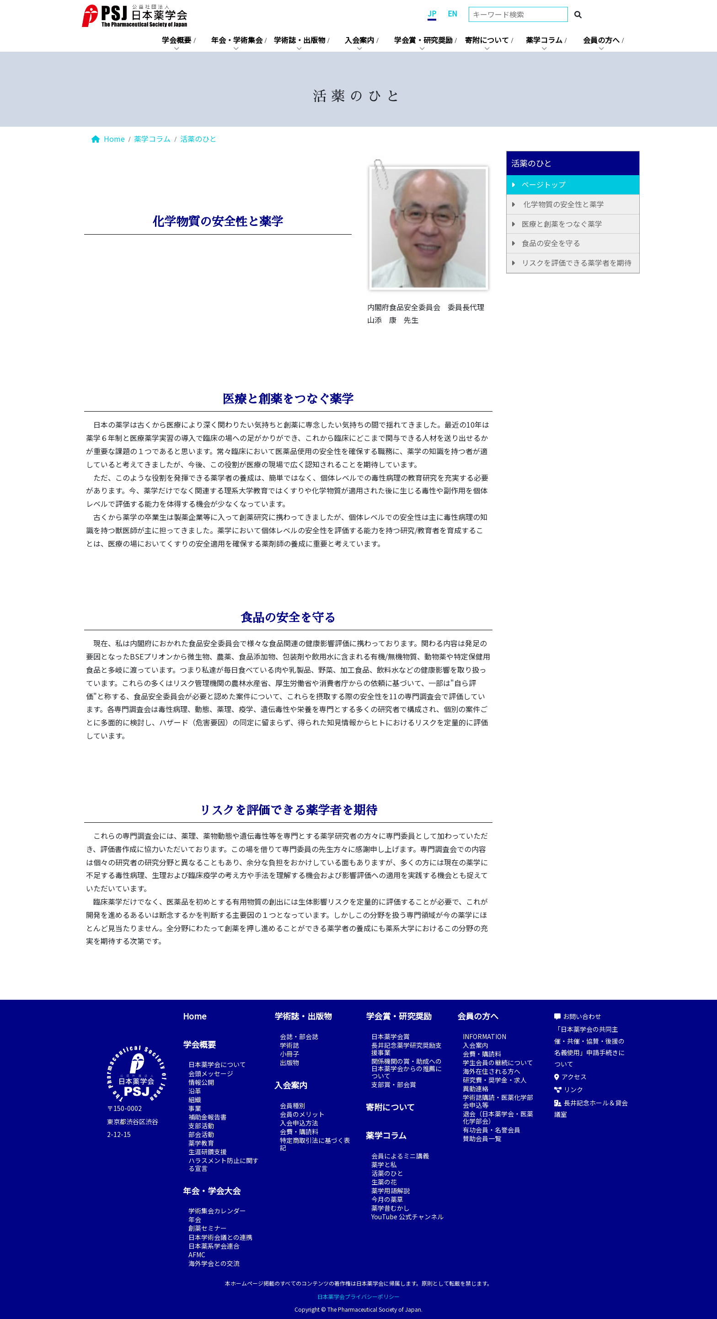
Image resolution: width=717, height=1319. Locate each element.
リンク (568, 1089)
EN (452, 13)
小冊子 (289, 1053)
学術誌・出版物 (299, 39)
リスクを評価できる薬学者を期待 (576, 262)
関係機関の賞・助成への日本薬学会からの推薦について (406, 1068)
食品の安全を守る (551, 242)
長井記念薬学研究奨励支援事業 (406, 1048)
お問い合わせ (577, 1016)
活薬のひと (198, 138)
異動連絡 (475, 1088)
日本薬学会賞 (390, 1036)
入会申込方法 (299, 1122)
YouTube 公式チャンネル (407, 1216)
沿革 (194, 1090)
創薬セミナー (207, 1228)
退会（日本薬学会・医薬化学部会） (498, 1117)
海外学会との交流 (214, 1263)
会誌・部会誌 (299, 1036)
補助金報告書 (207, 1116)
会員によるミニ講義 (400, 1155)
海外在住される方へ (491, 1071)
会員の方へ (601, 39)
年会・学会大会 (212, 1190)
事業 (194, 1108)
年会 (194, 1219)
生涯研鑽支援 (207, 1151)
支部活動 (201, 1125)
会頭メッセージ (210, 1073)
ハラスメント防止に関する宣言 (223, 1164)
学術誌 (289, 1045)
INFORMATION (484, 1036)
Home (108, 138)
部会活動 (201, 1134)
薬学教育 (201, 1142)
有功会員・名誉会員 (491, 1129)
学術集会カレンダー (217, 1210)
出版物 (289, 1062)
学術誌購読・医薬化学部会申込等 (498, 1101)
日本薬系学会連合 (214, 1245)
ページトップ (544, 184)
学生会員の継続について (498, 1062)
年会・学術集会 (236, 39)
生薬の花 (384, 1181)
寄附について (487, 39)
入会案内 (359, 39)
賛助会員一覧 (482, 1138)
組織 (194, 1099)
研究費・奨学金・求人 (495, 1079)
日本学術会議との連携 (220, 1237)
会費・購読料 (299, 1131)
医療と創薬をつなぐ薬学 (562, 223)
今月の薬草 (387, 1199)
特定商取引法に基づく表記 (315, 1144)
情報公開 (201, 1082)
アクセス (570, 1076)
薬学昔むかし (390, 1207)
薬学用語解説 (390, 1190)
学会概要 (176, 39)
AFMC (196, 1254)
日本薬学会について (217, 1064)
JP (432, 13)
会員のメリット (302, 1114)
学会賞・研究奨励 (423, 39)
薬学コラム (544, 39)
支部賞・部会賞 (393, 1084)
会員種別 (292, 1105)
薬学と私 (384, 1164)
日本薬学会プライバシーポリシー (358, 1296)
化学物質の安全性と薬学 (563, 203)
